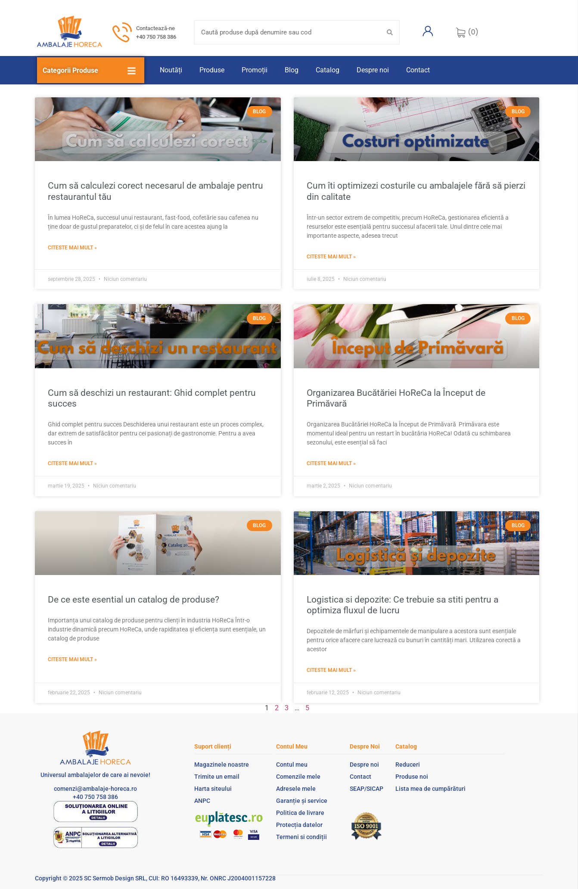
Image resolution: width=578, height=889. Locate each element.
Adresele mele (296, 788)
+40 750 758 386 (156, 37)
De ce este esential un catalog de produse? (133, 599)
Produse (211, 70)
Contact (418, 70)
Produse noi (411, 776)
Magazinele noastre (221, 764)
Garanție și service (301, 800)
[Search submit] (389, 32)
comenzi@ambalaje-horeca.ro (95, 788)
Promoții (254, 70)
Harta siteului (213, 788)
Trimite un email (216, 776)
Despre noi (373, 70)
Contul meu (292, 764)
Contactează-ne (155, 28)
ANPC (202, 800)
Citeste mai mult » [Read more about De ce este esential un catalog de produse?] (72, 659)
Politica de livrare (300, 812)
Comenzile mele (298, 776)
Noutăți (171, 70)
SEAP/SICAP (366, 788)
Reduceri (407, 764)
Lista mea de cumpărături (430, 788)
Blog (291, 70)
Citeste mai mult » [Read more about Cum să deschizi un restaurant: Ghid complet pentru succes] (72, 463)
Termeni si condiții (301, 836)
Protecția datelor (299, 824)
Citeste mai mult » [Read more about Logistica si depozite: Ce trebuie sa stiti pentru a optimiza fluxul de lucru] (331, 670)
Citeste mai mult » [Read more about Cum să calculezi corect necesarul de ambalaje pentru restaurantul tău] (72, 248)
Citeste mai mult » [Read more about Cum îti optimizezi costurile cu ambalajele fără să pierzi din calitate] (331, 257)
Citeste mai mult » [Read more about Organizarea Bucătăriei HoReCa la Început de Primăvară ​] (331, 463)
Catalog (327, 70)
